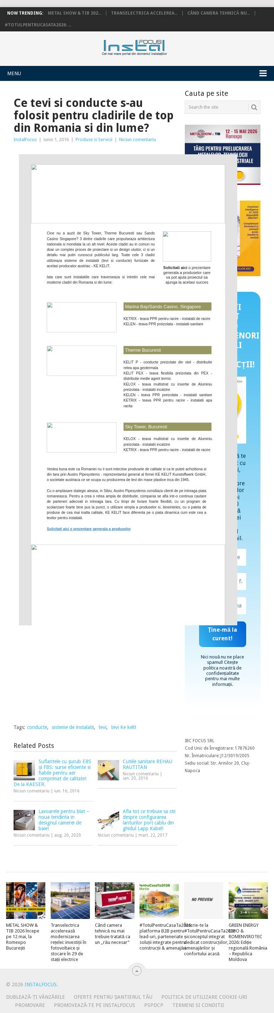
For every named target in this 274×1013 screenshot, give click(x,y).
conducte (37, 727)
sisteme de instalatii (73, 727)
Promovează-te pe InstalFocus (94, 1005)
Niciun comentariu (137, 139)
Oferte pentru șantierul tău (113, 997)
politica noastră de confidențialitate (222, 670)
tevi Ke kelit (123, 727)
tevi (102, 727)
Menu (14, 73)
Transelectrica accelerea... (144, 13)
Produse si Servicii (94, 139)
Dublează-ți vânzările (35, 997)
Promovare (30, 1005)
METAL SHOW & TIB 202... (74, 13)
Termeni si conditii (198, 1005)
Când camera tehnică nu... (218, 13)
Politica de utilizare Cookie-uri (204, 997)
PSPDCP (153, 1005)
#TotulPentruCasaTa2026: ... (38, 24)
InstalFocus (150, 45)
